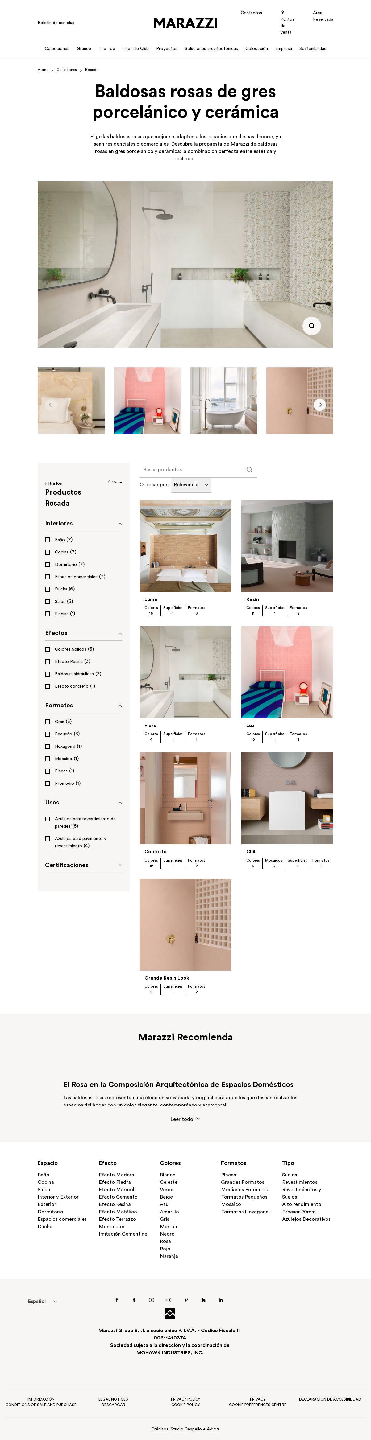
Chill (251, 852)
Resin (252, 599)
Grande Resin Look (166, 978)
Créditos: (160, 1429)
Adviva (213, 1429)
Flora (150, 725)
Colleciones (66, 70)
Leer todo (185, 1119)
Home (43, 70)
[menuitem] (36, 1301)
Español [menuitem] (37, 1301)
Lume (150, 599)
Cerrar (114, 482)
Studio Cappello (186, 1429)
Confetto (155, 852)
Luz (250, 725)
